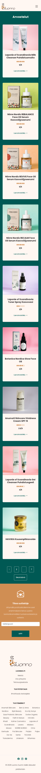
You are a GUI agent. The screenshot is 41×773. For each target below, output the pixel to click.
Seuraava (20, 577)
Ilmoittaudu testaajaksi (20, 694)
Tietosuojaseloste (20, 682)
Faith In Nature (18, 718)
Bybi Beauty (16, 711)
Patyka (28, 731)
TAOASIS (27, 735)
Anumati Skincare (8, 708)
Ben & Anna (24, 708)
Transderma (8, 738)
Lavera (20, 725)
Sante (18, 735)
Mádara (30, 725)
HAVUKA (31, 718)
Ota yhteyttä (20, 679)
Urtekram (20, 738)
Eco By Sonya (30, 711)
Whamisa (31, 738)
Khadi (5, 721)
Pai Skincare (17, 731)
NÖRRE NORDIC (21, 728)
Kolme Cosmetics (18, 721)
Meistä (20, 675)
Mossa (8, 728)
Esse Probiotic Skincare (12, 714)
